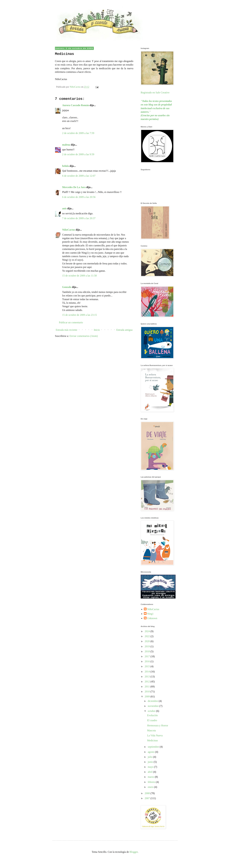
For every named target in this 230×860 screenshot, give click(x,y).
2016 (147, 661)
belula (65, 166)
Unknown (152, 618)
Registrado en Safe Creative (155, 92)
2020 (147, 641)
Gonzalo (66, 287)
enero (151, 787)
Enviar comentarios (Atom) (84, 336)
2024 (147, 631)
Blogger (134, 851)
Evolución (152, 715)
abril (150, 771)
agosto (151, 752)
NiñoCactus (68, 229)
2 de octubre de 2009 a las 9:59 (78, 154)
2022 (147, 636)
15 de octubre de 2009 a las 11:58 (79, 275)
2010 (147, 691)
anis (64, 208)
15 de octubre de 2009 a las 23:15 (79, 315)
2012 (147, 681)
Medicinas (152, 740)
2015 (147, 666)
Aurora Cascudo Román (75, 105)
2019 (147, 646)
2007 (147, 798)
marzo (151, 776)
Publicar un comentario (71, 322)
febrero (152, 782)
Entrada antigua (124, 329)
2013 (147, 676)
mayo (151, 766)
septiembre (154, 746)
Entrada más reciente (66, 329)
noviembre (153, 706)
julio (150, 756)
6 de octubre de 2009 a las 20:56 (79, 197)
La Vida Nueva (155, 735)
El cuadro (152, 720)
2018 (147, 651)
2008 (147, 793)
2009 (147, 696)
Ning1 (150, 613)
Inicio (97, 329)
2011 (147, 686)
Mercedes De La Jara (74, 187)
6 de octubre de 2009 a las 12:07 (79, 175)
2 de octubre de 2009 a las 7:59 (78, 133)
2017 (147, 656)
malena (66, 144)
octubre (152, 711)
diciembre (153, 701)
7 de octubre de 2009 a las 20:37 (79, 218)
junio (151, 761)
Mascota (151, 730)
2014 (147, 671)
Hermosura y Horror (157, 725)
